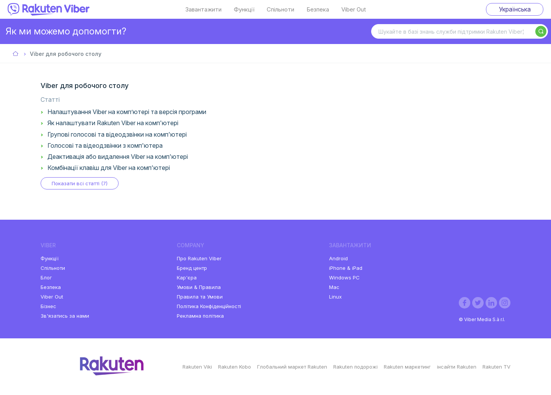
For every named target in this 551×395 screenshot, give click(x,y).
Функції (244, 9)
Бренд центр (192, 268)
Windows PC (344, 277)
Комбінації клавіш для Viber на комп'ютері (108, 167)
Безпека (317, 9)
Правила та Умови (200, 297)
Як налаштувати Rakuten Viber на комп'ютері (112, 123)
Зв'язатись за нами (65, 316)
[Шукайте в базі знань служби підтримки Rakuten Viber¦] (459, 31)
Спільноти (280, 9)
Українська (515, 9)
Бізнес (48, 306)
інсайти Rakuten (456, 367)
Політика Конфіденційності (209, 306)
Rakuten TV (496, 367)
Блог (46, 277)
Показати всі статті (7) (80, 183)
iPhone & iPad (345, 268)
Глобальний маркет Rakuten (292, 367)
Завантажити (203, 9)
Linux (335, 297)
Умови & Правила (199, 287)
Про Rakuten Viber (199, 258)
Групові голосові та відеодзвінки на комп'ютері (117, 134)
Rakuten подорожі (355, 367)
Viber (15, 54)
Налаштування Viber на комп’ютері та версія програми (126, 112)
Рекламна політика (200, 316)
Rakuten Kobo (234, 367)
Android (338, 258)
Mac (334, 287)
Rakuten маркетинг (407, 367)
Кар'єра (187, 277)
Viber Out (353, 9)
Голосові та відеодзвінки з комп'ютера (105, 145)
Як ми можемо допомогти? (66, 31)
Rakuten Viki (197, 367)
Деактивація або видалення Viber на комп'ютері (117, 156)
